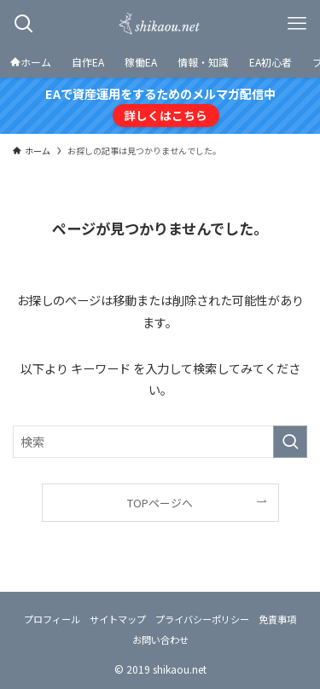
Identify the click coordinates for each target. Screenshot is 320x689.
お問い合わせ (160, 639)
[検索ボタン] (23, 23)
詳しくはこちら (165, 115)
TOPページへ (160, 503)
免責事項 (277, 619)
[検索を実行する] (290, 442)
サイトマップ (118, 619)
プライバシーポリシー (202, 619)
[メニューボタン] (296, 23)
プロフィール (52, 619)
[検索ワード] (160, 442)
